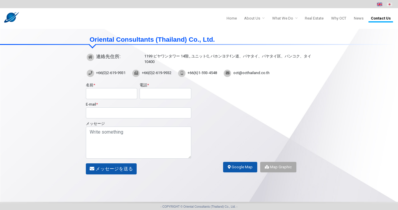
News (359, 18)
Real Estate (314, 18)
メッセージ (95, 123)
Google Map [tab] (240, 167)
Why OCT (338, 18)
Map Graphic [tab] (278, 167)
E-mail (92, 104)
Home (232, 18)
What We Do (282, 18)
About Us (252, 18)
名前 (90, 85)
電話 (144, 85)
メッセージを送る (111, 169)
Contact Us (381, 18)
